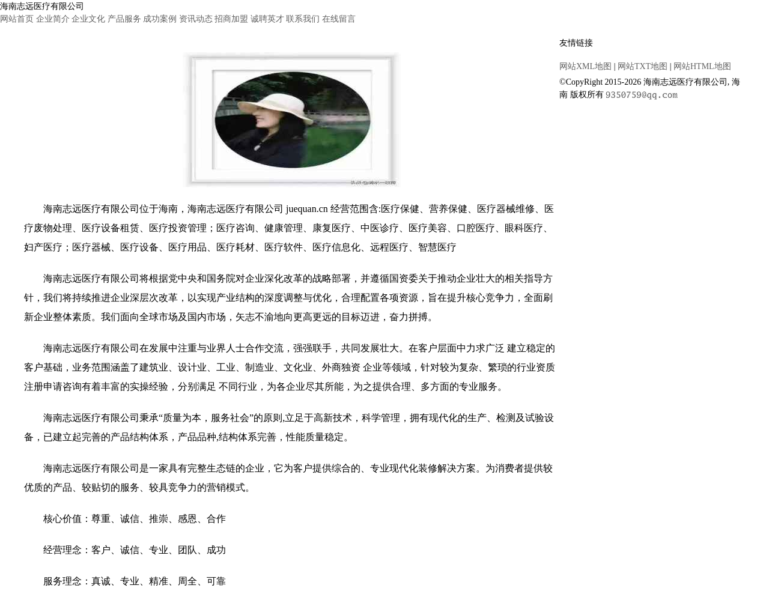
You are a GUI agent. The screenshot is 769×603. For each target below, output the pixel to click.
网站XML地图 (585, 66)
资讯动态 (196, 18)
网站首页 (17, 18)
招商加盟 (231, 18)
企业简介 (53, 18)
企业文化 (88, 18)
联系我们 (303, 18)
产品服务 (124, 18)
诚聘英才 (267, 18)
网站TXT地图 (642, 66)
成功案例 (160, 18)
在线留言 (339, 18)
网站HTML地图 (702, 66)
